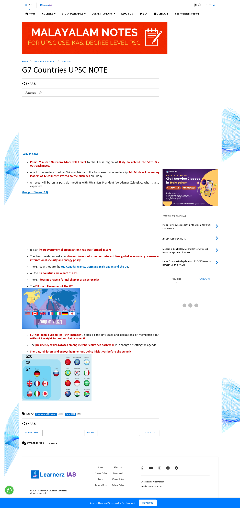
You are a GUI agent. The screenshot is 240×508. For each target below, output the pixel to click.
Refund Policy (118, 485)
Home (30, 13)
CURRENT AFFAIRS (103, 13)
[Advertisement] (50, 122)
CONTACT (161, 13)
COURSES (49, 13)
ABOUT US (127, 13)
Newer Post (32, 433)
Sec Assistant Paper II (187, 13)
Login (100, 479)
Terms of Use (101, 485)
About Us (118, 467)
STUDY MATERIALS (74, 13)
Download (147, 503)
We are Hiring (118, 479)
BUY (143, 13)
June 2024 (66, 61)
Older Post (149, 433)
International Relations (44, 61)
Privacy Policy (101, 473)
